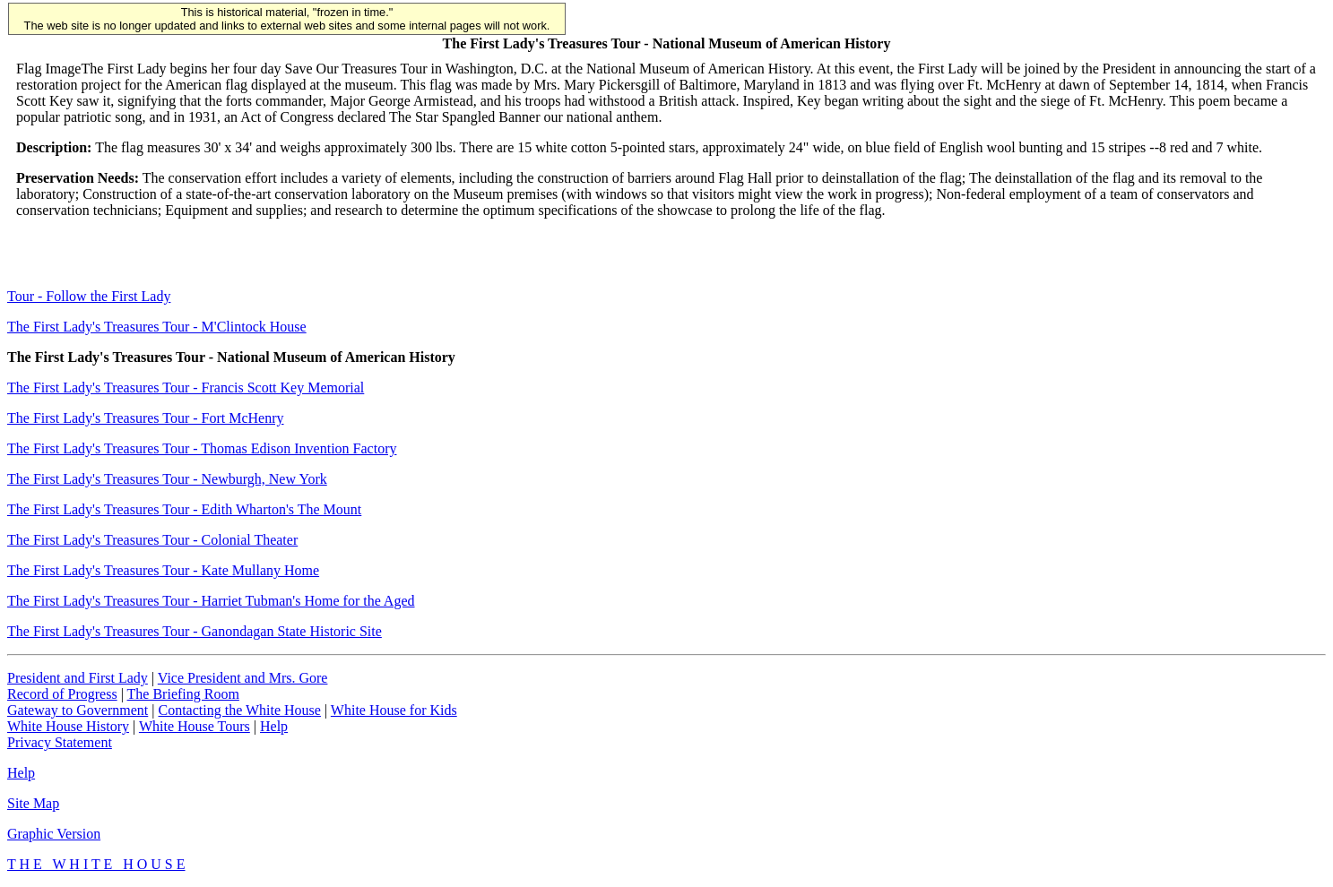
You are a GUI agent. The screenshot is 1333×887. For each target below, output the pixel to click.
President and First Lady (77, 677)
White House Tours (194, 726)
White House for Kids (394, 710)
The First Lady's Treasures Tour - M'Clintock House (157, 326)
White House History (68, 726)
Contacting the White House (239, 710)
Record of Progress (62, 694)
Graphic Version (53, 833)
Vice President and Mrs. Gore (243, 677)
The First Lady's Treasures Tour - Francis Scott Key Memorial (185, 387)
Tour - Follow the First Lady (88, 296)
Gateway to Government (77, 710)
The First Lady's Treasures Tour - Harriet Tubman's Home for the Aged (211, 600)
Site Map (33, 803)
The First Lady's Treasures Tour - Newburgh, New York (167, 479)
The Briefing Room (183, 694)
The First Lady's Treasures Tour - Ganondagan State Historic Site (194, 631)
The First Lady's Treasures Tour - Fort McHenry (145, 418)
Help (274, 726)
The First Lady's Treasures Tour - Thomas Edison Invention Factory (201, 448)
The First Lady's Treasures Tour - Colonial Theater (152, 539)
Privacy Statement (59, 742)
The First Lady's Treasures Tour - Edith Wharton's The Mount (184, 509)
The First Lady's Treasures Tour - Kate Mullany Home (163, 570)
